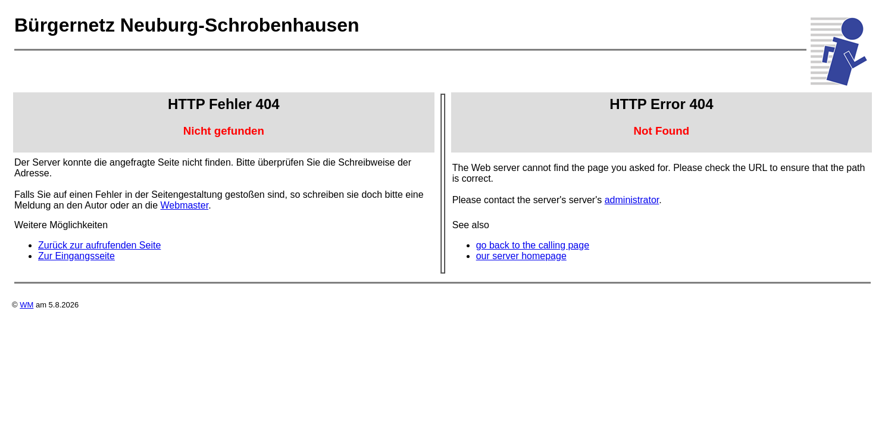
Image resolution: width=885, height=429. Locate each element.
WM (26, 304)
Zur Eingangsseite (76, 256)
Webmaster (185, 205)
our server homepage (521, 256)
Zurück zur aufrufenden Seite (99, 245)
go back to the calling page (532, 245)
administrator (632, 200)
